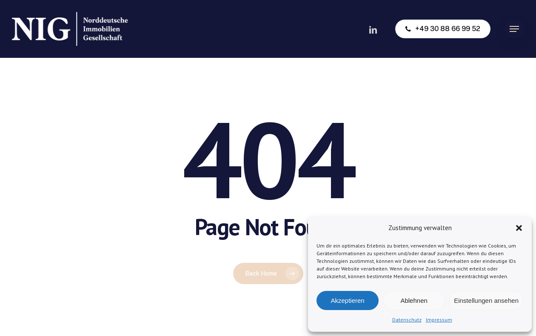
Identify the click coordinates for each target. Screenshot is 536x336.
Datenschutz (407, 319)
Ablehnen (413, 300)
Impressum (439, 319)
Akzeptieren (347, 300)
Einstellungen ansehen (486, 300)
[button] (519, 228)
